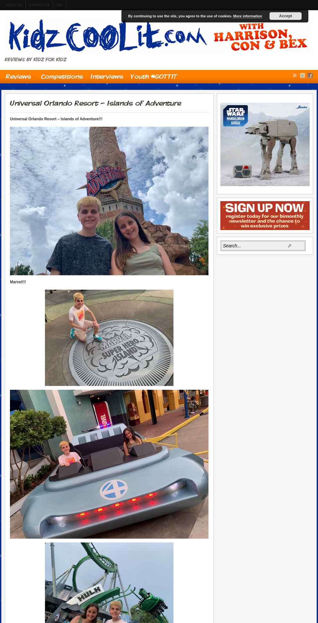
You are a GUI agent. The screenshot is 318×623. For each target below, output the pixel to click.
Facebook (310, 75)
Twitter (302, 75)
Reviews (18, 78)
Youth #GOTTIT (154, 76)
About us (14, 5)
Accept (285, 16)
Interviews (107, 76)
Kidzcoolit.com (159, 36)
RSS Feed (294, 75)
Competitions (62, 76)
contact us (39, 5)
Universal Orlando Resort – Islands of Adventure (95, 103)
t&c (59, 5)
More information (247, 16)
